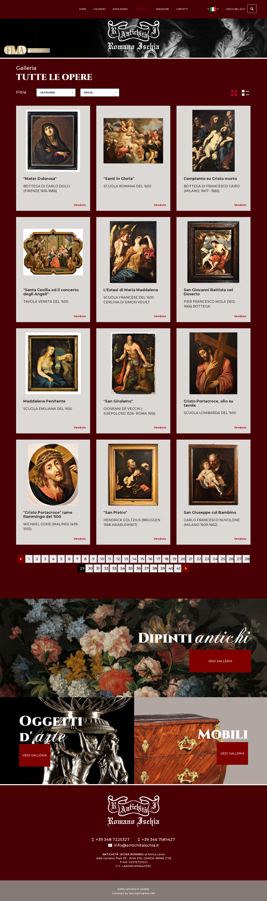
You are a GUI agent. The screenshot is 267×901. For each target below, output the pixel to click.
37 (146, 568)
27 (239, 559)
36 (138, 568)
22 (199, 559)
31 (98, 568)
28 (247, 559)
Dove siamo (120, 9)
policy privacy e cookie (133, 888)
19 (174, 559)
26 (231, 559)
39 (162, 568)
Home (82, 9)
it (213, 9)
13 (126, 559)
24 (215, 559)
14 (134, 559)
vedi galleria (223, 661)
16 (150, 559)
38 (154, 568)
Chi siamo (99, 9)
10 (102, 559)
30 (90, 568)
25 (223, 559)
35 (130, 568)
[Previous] (21, 559)
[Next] (185, 568)
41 (178, 568)
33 (114, 568)
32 (106, 568)
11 (109, 559)
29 (82, 568)
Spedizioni (162, 9)
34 (122, 568)
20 (183, 559)
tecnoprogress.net (142, 892)
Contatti (182, 9)
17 (158, 559)
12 (118, 559)
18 (166, 559)
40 (170, 568)
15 (142, 559)
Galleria (142, 9)
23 (207, 559)
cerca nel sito (241, 8)
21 (190, 559)
